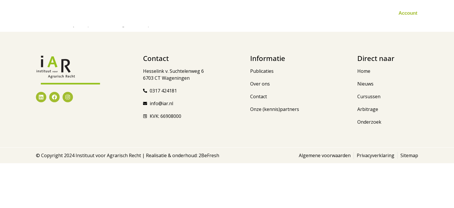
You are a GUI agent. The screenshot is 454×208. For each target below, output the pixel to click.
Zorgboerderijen (288, 13)
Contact (383, 13)
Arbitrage (250, 13)
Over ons (357, 13)
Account (407, 13)
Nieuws (154, 13)
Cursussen (184, 13)
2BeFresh (208, 155)
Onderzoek (326, 13)
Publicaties (218, 13)
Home (130, 13)
